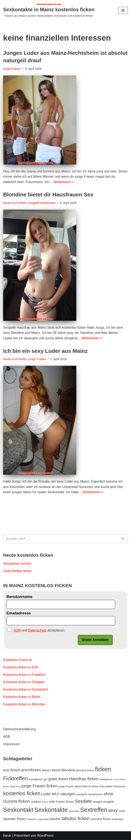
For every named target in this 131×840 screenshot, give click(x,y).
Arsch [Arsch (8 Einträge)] (15, 770)
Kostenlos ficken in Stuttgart (24, 682)
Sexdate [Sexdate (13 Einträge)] (83, 801)
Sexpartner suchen (17, 563)
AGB (6, 737)
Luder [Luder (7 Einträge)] (46, 794)
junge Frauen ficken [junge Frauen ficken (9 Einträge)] (39, 786)
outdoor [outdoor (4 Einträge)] (36, 802)
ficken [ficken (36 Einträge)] (103, 769)
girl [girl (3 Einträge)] (45, 779)
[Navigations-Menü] (123, 10)
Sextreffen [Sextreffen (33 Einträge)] (93, 809)
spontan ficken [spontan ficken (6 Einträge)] (14, 819)
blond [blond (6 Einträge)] (56, 770)
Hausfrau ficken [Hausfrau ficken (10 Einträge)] (84, 779)
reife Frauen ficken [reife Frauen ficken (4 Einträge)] (61, 802)
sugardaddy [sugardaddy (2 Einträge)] (43, 819)
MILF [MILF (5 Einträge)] (55, 794)
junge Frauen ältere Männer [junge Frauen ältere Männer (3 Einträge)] (74, 786)
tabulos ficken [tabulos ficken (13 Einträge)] (75, 818)
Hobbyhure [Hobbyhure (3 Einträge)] (105, 779)
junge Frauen (12, 68)
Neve (7, 835)
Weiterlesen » (63, 182)
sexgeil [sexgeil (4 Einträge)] (97, 802)
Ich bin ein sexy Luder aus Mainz (45, 351)
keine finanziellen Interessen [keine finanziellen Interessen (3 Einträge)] (109, 786)
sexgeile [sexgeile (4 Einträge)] (108, 802)
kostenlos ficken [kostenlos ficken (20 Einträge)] (21, 793)
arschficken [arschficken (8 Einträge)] (31, 770)
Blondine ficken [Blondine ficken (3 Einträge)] (85, 770)
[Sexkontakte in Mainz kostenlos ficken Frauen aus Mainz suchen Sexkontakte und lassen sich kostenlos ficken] (48, 10)
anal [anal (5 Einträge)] (6, 770)
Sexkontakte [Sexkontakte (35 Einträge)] (51, 809)
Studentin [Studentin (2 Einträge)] (31, 819)
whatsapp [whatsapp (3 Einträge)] (117, 819)
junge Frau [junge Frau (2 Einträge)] (15, 786)
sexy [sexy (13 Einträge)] (113, 810)
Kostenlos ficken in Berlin (22, 697)
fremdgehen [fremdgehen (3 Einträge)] (36, 779)
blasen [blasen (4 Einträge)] (46, 770)
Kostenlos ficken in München (24, 704)
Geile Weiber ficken (17, 571)
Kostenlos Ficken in (17, 660)
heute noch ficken (15, 203)
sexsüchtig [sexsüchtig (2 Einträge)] (74, 811)
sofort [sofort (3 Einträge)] (122, 811)
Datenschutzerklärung (19, 729)
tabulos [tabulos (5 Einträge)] (55, 819)
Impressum (11, 744)
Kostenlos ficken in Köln (21, 667)
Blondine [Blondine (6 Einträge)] (68, 770)
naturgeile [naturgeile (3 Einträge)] (81, 794)
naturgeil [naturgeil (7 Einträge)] (67, 794)
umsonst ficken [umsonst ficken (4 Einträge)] (101, 819)
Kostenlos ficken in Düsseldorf (25, 689)
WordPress (45, 835)
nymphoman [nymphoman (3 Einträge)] (95, 794)
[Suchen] (60, 538)
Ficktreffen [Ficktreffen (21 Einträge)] (15, 778)
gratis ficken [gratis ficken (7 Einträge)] (58, 779)
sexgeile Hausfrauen (42, 203)
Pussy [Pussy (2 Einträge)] (45, 802)
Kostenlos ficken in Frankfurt (24, 674)
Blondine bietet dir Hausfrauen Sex (48, 194)
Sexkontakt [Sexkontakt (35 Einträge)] (18, 809)
